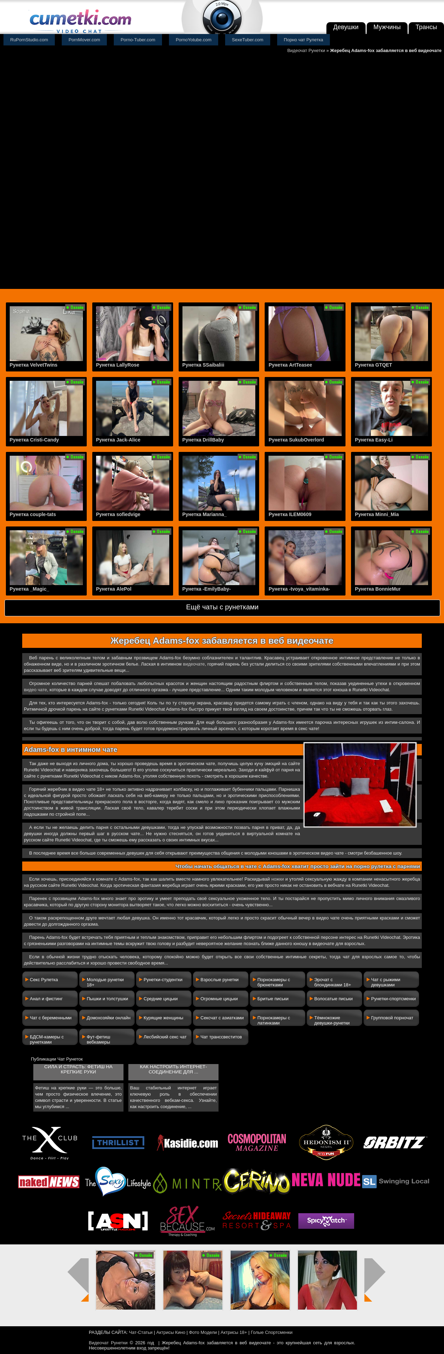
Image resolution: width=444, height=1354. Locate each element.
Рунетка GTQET (373, 365)
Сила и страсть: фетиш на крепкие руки (78, 1069)
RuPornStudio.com (29, 39)
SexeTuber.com (248, 39)
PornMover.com (84, 39)
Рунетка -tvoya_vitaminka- (299, 589)
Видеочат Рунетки (306, 50)
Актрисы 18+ (234, 1332)
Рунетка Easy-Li (374, 440)
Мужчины (387, 27)
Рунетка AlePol (113, 589)
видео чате (35, 689)
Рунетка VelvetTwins (34, 365)
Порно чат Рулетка (303, 39)
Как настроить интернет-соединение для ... (173, 1069)
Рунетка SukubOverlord (296, 440)
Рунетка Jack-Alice (118, 440)
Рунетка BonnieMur (378, 589)
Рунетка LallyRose (117, 365)
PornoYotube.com (194, 39)
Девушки (346, 27)
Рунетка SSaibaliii (203, 365)
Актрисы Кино (170, 1332)
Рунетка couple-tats (33, 514)
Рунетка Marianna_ (204, 514)
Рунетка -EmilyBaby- (206, 589)
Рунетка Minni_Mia (377, 514)
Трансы (426, 27)
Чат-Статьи (141, 1332)
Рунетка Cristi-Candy (34, 440)
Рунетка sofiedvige (118, 514)
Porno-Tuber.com (138, 39)
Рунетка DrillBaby (203, 440)
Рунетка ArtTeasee (290, 365)
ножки (277, 879)
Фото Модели (203, 1332)
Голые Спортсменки (271, 1332)
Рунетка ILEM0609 (289, 514)
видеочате (194, 664)
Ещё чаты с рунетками (222, 607)
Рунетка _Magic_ (29, 589)
